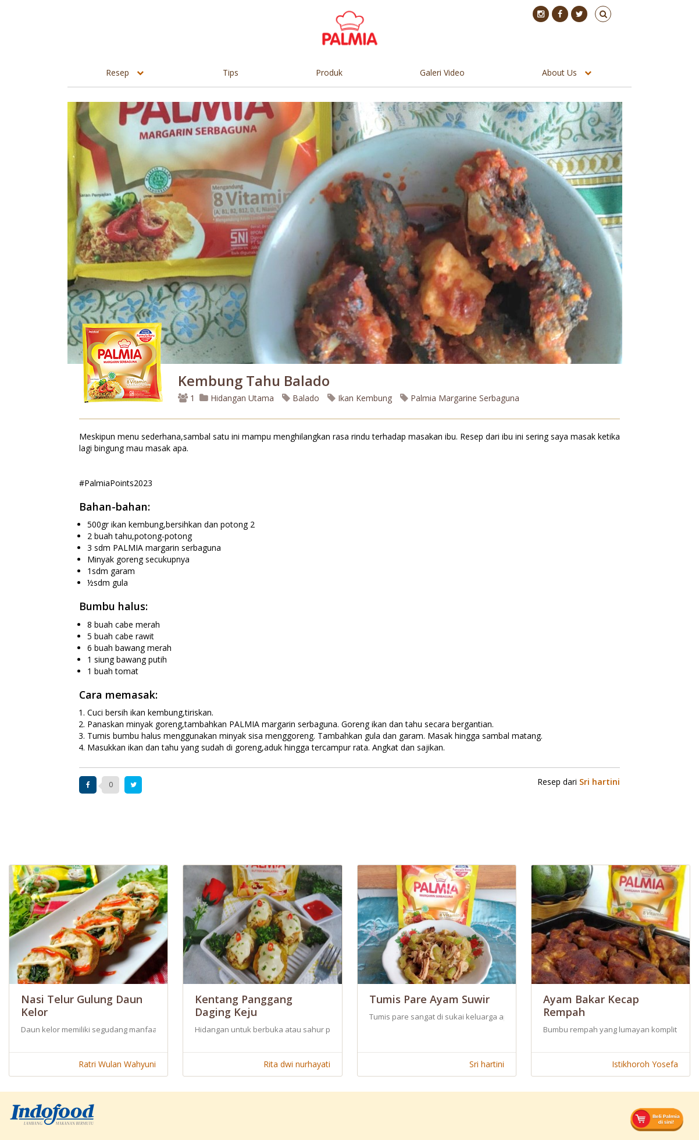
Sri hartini (599, 781)
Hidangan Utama (237, 397)
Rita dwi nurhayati (296, 1064)
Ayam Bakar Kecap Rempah (591, 1005)
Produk (329, 72)
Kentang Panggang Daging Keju (244, 1005)
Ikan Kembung (359, 397)
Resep (117, 72)
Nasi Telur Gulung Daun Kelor (81, 1005)
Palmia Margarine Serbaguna (459, 397)
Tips (230, 72)
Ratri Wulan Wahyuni (117, 1064)
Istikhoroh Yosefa (645, 1064)
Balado (300, 397)
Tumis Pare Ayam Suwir (429, 999)
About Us (559, 72)
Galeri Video (442, 72)
